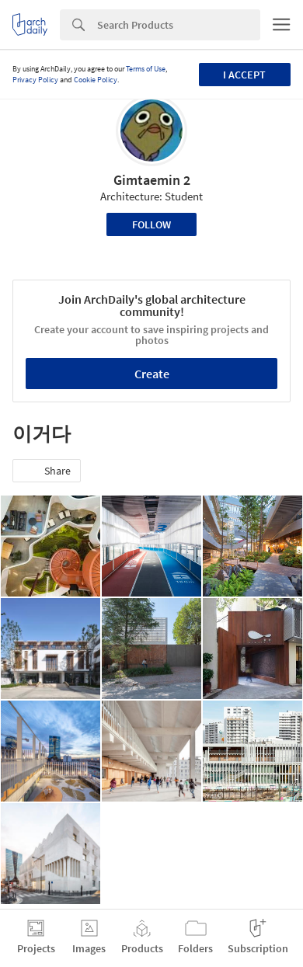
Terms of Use (145, 69)
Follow (151, 224)
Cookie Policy (95, 80)
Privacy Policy (35, 80)
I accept (244, 75)
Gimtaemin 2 (151, 180)
